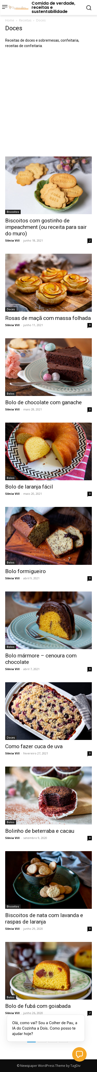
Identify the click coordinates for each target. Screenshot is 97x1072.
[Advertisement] (48, 102)
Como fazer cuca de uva (34, 746)
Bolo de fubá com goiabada (38, 1006)
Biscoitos (13, 212)
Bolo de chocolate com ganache (43, 402)
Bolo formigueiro (25, 571)
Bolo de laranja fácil (29, 487)
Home (9, 20)
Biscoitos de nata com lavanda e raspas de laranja (44, 918)
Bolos (10, 393)
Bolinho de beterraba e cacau (39, 831)
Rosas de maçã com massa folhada (48, 318)
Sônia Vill (12, 240)
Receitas (25, 20)
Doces (11, 309)
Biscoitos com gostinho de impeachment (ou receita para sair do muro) (46, 227)
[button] (79, 1054)
